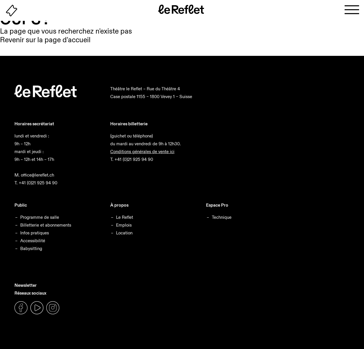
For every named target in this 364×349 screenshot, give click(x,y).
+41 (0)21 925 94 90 (38, 182)
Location (124, 233)
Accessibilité (32, 240)
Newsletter (25, 285)
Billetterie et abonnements (45, 225)
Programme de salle (39, 217)
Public (20, 205)
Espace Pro (217, 205)
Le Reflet (124, 217)
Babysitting (31, 248)
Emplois (124, 225)
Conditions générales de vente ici (142, 151)
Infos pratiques (34, 233)
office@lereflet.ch (37, 175)
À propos (119, 205)
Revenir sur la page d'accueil (45, 39)
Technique (221, 217)
